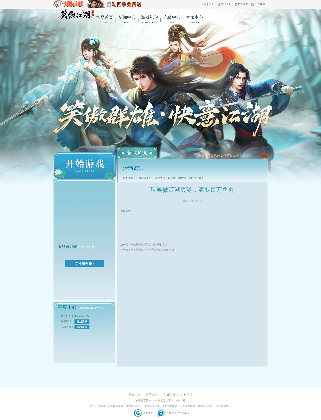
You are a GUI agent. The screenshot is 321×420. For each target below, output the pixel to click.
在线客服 (81, 321)
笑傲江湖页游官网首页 (76, 15)
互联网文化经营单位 (173, 412)
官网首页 (104, 19)
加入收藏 (258, 4)
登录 (204, 4)
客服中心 (194, 19)
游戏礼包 (149, 19)
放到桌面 (241, 4)
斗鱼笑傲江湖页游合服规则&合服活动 (152, 249)
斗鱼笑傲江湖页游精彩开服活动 (149, 244)
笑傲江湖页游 (143, 178)
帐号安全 (152, 394)
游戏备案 (144, 412)
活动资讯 (160, 178)
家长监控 (187, 394)
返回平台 (225, 4)
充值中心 (172, 19)
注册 (211, 4)
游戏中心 (134, 394)
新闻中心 (127, 19)
